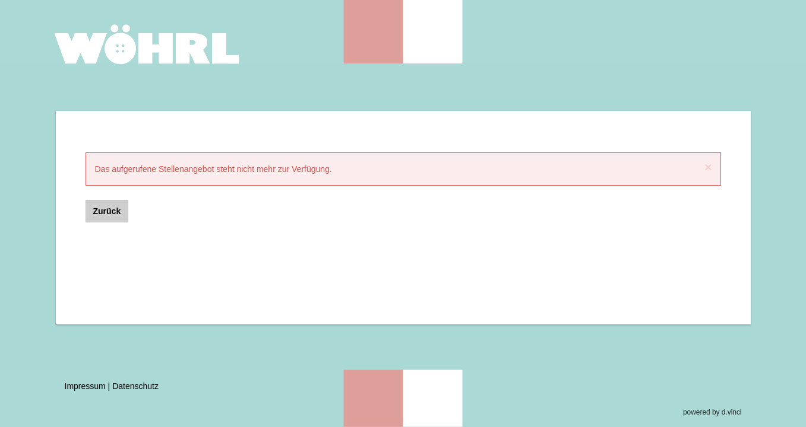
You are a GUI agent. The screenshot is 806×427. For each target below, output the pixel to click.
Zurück (107, 211)
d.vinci (732, 412)
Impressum (85, 386)
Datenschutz (135, 386)
